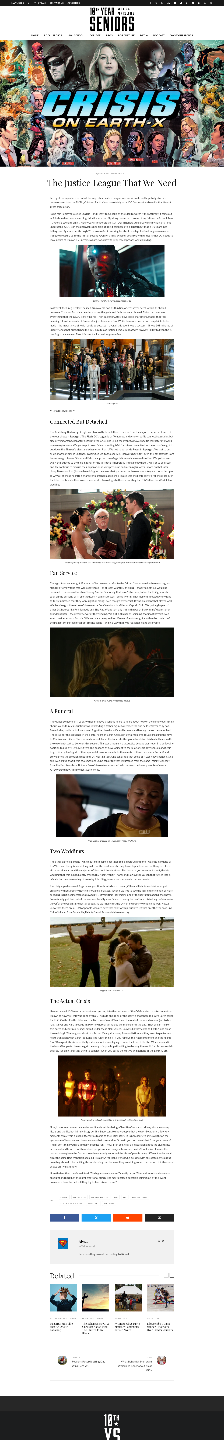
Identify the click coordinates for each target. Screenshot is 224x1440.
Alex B (84, 1241)
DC (125, 1197)
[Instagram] (162, 3)
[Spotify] (193, 3)
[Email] (159, 1218)
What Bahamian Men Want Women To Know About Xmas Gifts (133, 1364)
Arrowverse (80, 1197)
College (95, 35)
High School (76, 35)
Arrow (65, 1197)
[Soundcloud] (168, 3)
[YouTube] (175, 3)
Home (34, 35)
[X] (156, 3)
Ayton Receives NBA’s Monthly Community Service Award (127, 1326)
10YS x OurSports (181, 35)
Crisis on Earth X (100, 1197)
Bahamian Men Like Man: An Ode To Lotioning (61, 1326)
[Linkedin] (187, 3)
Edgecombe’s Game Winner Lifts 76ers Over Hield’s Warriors (160, 1326)
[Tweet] (96, 1218)
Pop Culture (126, 35)
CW (116, 1197)
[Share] (64, 1218)
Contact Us (57, 3)
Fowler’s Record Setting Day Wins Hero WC (90, 1361)
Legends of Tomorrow (72, 1203)
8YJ (52, 1318)
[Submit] (128, 1218)
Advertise (74, 3)
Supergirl (94, 1203)
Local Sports (53, 35)
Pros (109, 35)
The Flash (109, 1203)
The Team (40, 3)
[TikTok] (181, 3)
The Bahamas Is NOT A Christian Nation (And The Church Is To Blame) (95, 1328)
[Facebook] (150, 3)
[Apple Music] (198, 3)
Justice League (140, 1197)
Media (144, 35)
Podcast (159, 35)
